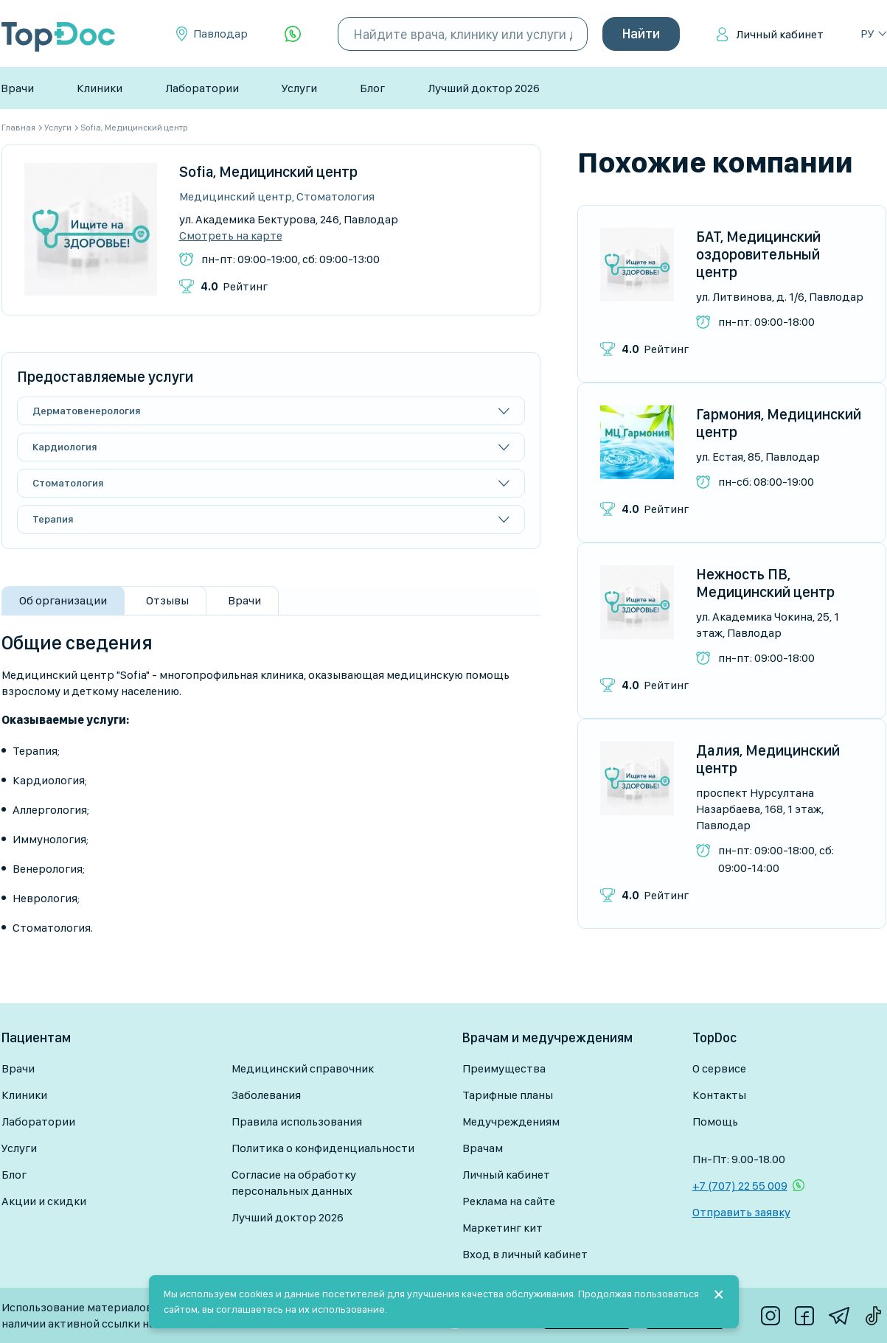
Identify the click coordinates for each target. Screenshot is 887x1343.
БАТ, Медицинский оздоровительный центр (758, 254)
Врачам (482, 1148)
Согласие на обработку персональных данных (294, 1183)
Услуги (299, 88)
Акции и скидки (43, 1201)
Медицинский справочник (303, 1068)
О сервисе (719, 1068)
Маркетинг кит (502, 1228)
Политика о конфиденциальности (323, 1148)
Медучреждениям (511, 1121)
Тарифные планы (507, 1095)
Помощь (715, 1121)
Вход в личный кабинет (525, 1254)
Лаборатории (202, 88)
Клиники (99, 88)
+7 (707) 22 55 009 (739, 1186)
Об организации (63, 600)
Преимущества (504, 1068)
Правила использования (297, 1121)
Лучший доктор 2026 (484, 88)
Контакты (719, 1095)
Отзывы (167, 600)
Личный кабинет (780, 34)
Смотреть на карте (230, 236)
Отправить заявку (741, 1212)
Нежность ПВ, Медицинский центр (765, 583)
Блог (372, 88)
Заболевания (266, 1095)
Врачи (17, 88)
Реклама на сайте (508, 1201)
